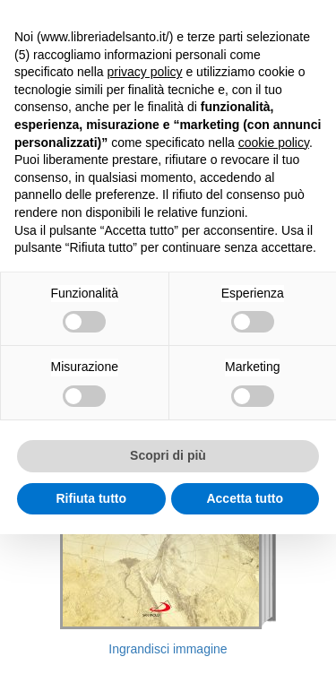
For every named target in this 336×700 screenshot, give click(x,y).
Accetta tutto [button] (244, 498)
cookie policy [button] (273, 142)
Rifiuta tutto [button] (91, 498)
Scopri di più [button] (168, 455)
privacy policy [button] (145, 72)
